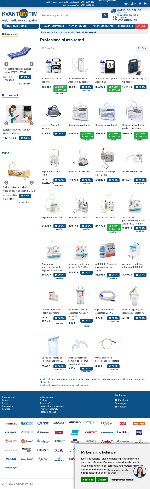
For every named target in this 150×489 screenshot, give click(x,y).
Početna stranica (49, 32)
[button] (133, 4)
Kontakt (5, 400)
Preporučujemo (103, 25)
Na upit (60, 89)
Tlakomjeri (125, 25)
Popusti (6, 152)
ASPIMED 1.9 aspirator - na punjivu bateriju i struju (107, 267)
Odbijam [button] (102, 480)
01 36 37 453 (87, 2)
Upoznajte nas (9, 397)
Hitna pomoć (64, 32)
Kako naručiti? (46, 403)
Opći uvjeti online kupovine (52, 406)
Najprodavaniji (10, 34)
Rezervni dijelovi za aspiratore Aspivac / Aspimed (78, 312)
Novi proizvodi (78, 25)
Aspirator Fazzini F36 (52, 217)
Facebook (121, 400)
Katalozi (6, 409)
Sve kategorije (20, 26)
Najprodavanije (54, 25)
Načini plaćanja (46, 397)
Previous (6, 64)
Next (31, 64)
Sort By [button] (142, 48)
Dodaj (86, 87)
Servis (5, 403)
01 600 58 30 (87, 5)
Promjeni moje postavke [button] (122, 480)
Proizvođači (7, 406)
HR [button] (126, 3)
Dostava (43, 400)
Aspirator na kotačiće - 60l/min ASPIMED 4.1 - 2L (133, 267)
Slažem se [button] (88, 480)
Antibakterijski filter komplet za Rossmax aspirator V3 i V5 (78, 360)
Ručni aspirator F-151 (133, 171)
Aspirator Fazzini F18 (78, 171)
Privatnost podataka (49, 409)
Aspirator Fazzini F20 (105, 217)
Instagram (121, 403)
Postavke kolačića (48, 412)
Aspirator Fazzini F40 (78, 217)
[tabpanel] (19, 62)
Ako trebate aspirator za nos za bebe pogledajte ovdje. (65, 385)
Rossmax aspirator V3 (79, 125)
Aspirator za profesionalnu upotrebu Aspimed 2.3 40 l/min (53, 267)
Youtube (121, 406)
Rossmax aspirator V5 (106, 125)
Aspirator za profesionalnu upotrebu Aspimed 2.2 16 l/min (133, 220)
